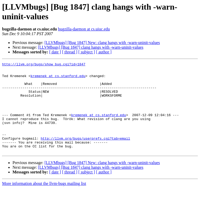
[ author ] (104, 52)
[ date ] (55, 52)
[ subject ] (86, 52)
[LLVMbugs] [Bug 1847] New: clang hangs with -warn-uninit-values (102, 42)
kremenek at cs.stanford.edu (57, 79)
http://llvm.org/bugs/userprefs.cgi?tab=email (85, 154)
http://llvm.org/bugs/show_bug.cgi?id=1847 (43, 65)
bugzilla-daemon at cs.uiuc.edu (84, 29)
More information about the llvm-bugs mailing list (44, 201)
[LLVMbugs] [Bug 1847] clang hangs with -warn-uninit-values (90, 47)
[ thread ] (69, 52)
